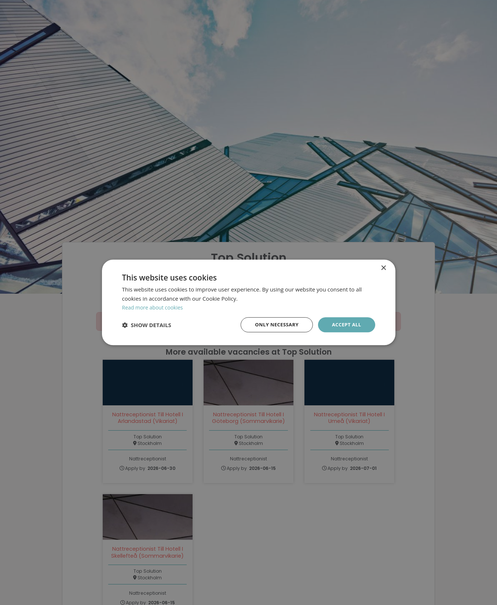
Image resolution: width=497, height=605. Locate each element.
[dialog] (248, 302)
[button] (146, 325)
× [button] (383, 267)
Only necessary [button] (273, 324)
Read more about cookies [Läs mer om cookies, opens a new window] (154, 307)
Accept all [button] (345, 324)
